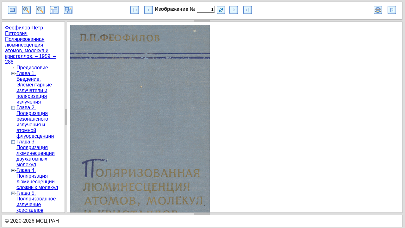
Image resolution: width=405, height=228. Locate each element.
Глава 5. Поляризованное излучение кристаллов (36, 201)
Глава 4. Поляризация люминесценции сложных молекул (37, 179)
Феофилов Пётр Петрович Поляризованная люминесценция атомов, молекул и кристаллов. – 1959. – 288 (30, 45)
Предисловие (32, 67)
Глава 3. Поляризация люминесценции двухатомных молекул (35, 153)
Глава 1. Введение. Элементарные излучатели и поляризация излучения (34, 87)
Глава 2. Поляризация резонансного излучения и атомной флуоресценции (35, 122)
